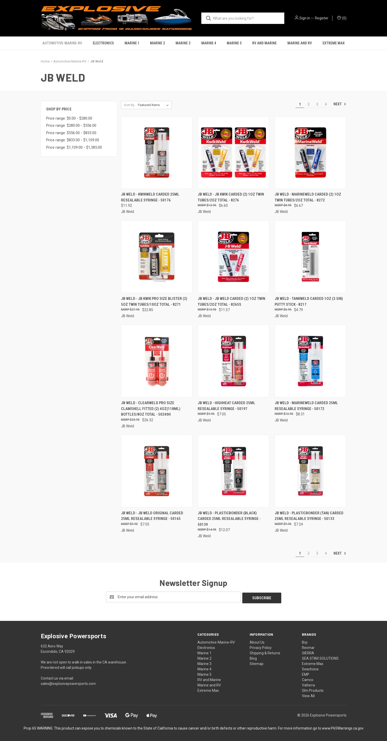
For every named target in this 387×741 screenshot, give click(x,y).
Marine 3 (183, 43)
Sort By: (129, 105)
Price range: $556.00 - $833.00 (71, 133)
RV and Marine (264, 43)
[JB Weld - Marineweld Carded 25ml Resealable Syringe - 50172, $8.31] (310, 361)
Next (339, 104)
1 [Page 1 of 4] (300, 104)
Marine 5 (234, 43)
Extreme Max (334, 43)
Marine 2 (157, 43)
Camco (307, 679)
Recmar (308, 647)
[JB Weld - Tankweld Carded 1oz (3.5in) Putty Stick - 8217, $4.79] (310, 256)
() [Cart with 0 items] (341, 18)
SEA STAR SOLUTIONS (320, 657)
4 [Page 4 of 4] (326, 104)
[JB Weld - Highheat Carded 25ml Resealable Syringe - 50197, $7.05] (233, 361)
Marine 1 (132, 43)
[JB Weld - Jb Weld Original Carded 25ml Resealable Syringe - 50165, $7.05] (157, 471)
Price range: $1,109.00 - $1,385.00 (74, 147)
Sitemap (256, 663)
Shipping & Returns (265, 652)
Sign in (304, 18)
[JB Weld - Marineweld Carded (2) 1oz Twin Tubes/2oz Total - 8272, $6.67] (310, 152)
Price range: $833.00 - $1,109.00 (72, 140)
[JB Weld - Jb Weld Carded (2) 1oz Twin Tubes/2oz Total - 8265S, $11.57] (233, 256)
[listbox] (154, 105)
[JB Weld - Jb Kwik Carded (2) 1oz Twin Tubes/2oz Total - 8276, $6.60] (233, 152)
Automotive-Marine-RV (62, 43)
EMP (305, 673)
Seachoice (310, 668)
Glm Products (313, 689)
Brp (305, 641)
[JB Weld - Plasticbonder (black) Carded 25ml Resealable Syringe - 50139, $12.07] (233, 471)
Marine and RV (299, 43)
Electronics (103, 43)
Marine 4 (208, 43)
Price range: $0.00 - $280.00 (69, 118)
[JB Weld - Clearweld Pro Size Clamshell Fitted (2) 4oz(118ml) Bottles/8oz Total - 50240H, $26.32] (157, 361)
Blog (253, 657)
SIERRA (308, 652)
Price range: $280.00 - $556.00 (71, 125)
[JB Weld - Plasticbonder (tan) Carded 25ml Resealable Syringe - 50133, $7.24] (310, 471)
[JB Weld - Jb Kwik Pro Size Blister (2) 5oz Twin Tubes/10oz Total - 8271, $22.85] (157, 256)
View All (308, 695)
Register (321, 18)
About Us (257, 641)
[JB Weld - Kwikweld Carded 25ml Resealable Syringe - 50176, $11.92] (157, 152)
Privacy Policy (261, 647)
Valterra (308, 684)
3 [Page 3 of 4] (317, 104)
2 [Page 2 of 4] (309, 104)
